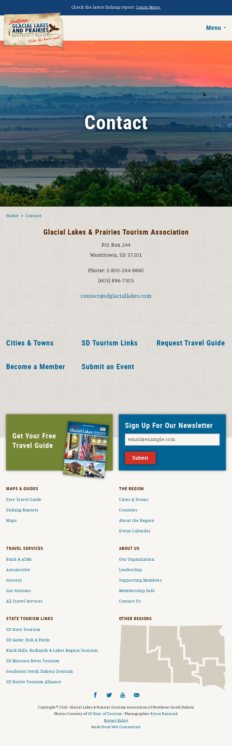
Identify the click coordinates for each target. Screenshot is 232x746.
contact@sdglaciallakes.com (116, 296)
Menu (213, 28)
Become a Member (35, 366)
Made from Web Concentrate (116, 727)
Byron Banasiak (164, 714)
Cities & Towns (30, 343)
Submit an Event (108, 366)
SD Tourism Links (110, 343)
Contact (34, 216)
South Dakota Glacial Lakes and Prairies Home (34, 31)
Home (12, 216)
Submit (140, 457)
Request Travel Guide (191, 343)
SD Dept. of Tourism (105, 714)
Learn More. (148, 7)
